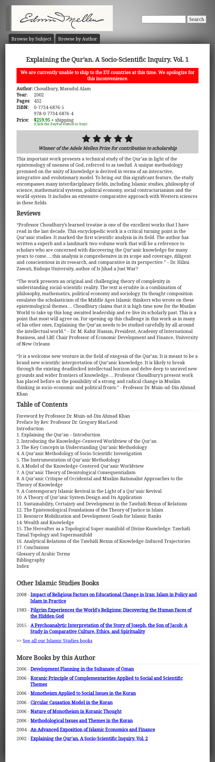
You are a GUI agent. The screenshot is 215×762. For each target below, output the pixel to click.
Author (77, 39)
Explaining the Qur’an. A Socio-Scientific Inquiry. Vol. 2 (89, 738)
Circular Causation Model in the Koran (72, 702)
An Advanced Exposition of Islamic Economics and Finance (93, 729)
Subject (31, 39)
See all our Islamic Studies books (57, 641)
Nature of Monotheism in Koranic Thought (76, 711)
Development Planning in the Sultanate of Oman (82, 669)
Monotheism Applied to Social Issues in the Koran (83, 693)
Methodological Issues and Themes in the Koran (82, 721)
